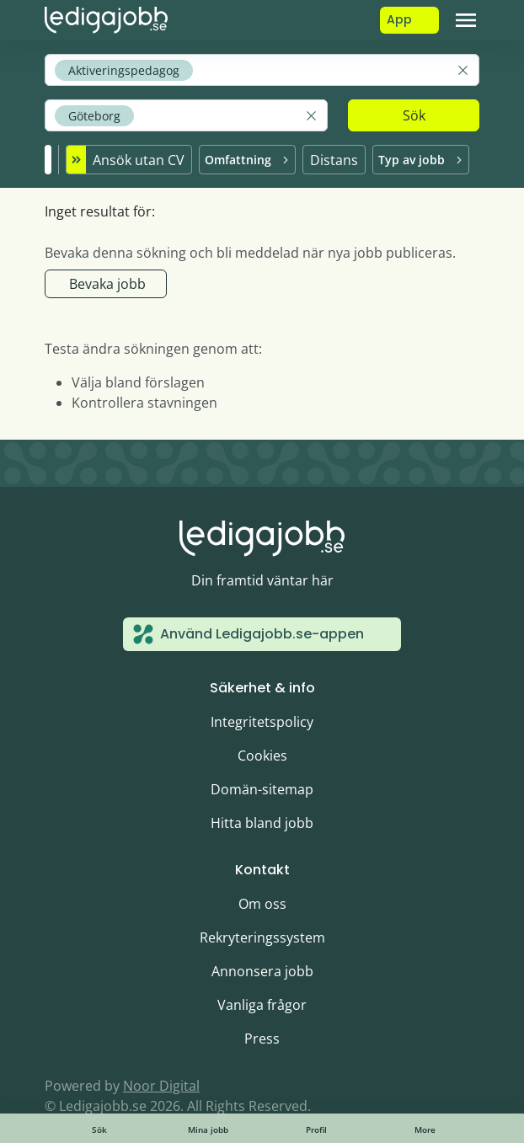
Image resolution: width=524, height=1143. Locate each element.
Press (262, 1038)
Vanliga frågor (262, 1005)
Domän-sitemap (262, 789)
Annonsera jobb (262, 971)
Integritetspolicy (262, 722)
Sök (414, 115)
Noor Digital (161, 1085)
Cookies (262, 755)
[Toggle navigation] (465, 20)
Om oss (262, 904)
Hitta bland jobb (262, 823)
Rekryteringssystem (262, 937)
